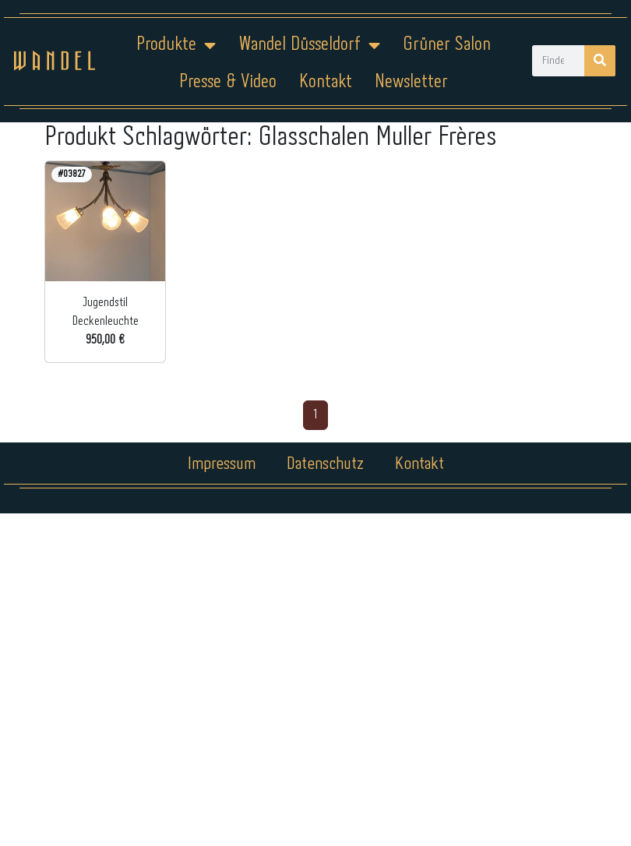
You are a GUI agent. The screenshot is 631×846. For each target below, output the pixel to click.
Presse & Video (228, 82)
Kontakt (325, 82)
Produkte (176, 45)
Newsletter (411, 82)
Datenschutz (325, 464)
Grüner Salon (447, 45)
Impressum (222, 464)
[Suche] (599, 60)
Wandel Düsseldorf (309, 45)
